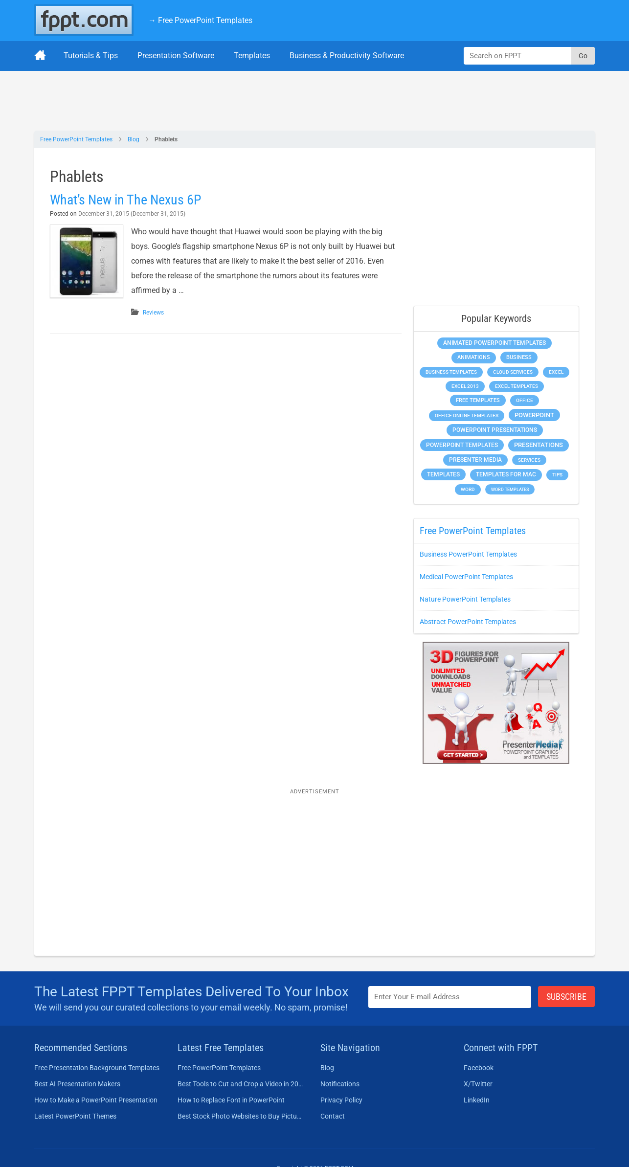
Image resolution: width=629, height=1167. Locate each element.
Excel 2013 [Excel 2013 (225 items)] (465, 386)
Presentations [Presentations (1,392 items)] (538, 445)
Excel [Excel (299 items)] (556, 372)
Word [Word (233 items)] (468, 489)
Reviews (153, 312)
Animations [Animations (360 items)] (473, 357)
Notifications (339, 1084)
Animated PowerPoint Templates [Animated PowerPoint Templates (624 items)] (494, 342)
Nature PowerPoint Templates (465, 599)
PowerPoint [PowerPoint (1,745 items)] (534, 415)
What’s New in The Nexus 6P (126, 200)
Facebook (479, 1068)
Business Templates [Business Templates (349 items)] (451, 372)
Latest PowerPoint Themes (75, 1116)
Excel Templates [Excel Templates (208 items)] (516, 386)
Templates (252, 55)
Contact (332, 1116)
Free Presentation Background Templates (96, 1068)
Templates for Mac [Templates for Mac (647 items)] (506, 474)
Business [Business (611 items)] (519, 357)
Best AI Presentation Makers (77, 1084)
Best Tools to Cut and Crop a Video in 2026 (240, 1084)
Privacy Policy (341, 1100)
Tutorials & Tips (91, 55)
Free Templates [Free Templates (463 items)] (478, 400)
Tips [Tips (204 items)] (557, 474)
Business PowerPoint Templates (468, 554)
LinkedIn (477, 1100)
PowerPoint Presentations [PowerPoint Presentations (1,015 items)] (494, 429)
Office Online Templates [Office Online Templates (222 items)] (466, 415)
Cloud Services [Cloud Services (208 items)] (513, 372)
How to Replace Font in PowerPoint (231, 1100)
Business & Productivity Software (347, 55)
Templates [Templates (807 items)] (443, 474)
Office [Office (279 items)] (524, 400)
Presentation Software (175, 55)
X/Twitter (478, 1084)
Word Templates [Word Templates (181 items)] (510, 489)
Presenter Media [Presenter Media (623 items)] (475, 459)
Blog (133, 139)
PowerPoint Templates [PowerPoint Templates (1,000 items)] (462, 445)
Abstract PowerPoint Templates (468, 622)
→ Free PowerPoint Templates (200, 20)
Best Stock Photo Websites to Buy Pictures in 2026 (240, 1116)
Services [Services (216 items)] (529, 460)
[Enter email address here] (450, 997)
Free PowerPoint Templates (76, 139)
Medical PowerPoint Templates (466, 577)
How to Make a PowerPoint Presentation (95, 1100)
